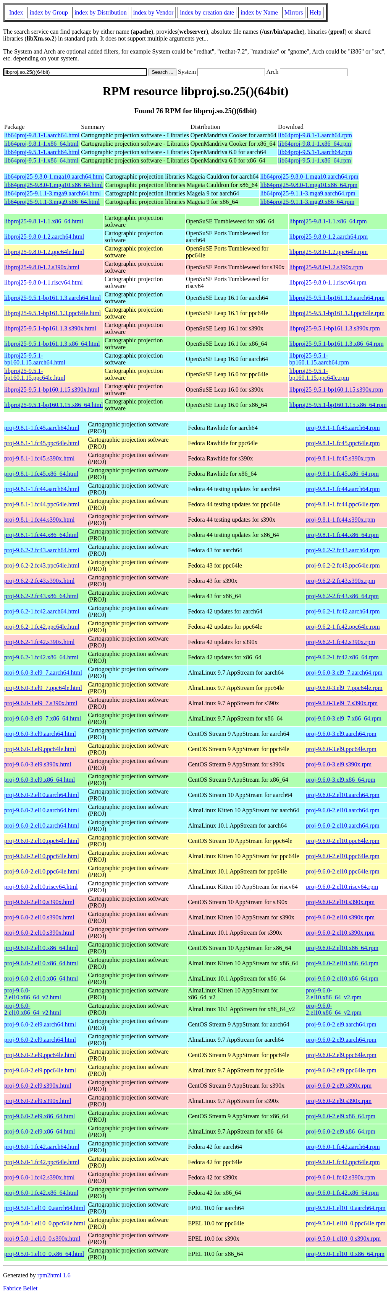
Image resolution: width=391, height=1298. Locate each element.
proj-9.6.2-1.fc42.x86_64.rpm (342, 657)
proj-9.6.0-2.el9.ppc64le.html (40, 1055)
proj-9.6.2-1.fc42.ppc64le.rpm (343, 626)
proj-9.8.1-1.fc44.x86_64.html (41, 535)
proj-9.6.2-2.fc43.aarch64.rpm (343, 550)
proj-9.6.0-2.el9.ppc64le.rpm (341, 1055)
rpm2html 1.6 (54, 1275)
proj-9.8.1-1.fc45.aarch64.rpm (343, 428)
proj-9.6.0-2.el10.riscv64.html (41, 886)
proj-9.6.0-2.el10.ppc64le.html (41, 841)
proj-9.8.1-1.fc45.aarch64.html (41, 428)
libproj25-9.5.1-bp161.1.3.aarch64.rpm (337, 297)
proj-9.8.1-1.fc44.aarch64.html (41, 489)
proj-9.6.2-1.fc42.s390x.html (39, 642)
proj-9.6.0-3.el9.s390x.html (37, 764)
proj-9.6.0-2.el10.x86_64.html (41, 948)
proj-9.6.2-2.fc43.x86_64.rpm (342, 596)
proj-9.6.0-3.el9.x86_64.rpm (340, 779)
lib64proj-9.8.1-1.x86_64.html (41, 143)
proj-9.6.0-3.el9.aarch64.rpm (341, 733)
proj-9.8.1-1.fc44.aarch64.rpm (343, 489)
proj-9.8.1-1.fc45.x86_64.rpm (342, 473)
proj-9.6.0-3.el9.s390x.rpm (339, 764)
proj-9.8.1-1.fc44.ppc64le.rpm (343, 504)
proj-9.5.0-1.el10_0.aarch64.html (44, 1208)
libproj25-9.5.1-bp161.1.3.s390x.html (50, 328)
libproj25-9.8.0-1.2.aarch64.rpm (328, 236)
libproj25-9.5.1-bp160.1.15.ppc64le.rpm (319, 374)
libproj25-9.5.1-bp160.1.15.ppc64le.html (34, 374)
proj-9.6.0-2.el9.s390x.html (37, 1085)
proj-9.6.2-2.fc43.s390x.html (39, 580)
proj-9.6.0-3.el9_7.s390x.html (41, 703)
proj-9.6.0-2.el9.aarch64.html (40, 1024)
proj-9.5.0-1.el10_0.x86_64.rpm (345, 1254)
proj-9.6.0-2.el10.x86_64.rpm (342, 948)
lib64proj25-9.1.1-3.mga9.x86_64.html (52, 201)
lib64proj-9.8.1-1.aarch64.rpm (315, 135)
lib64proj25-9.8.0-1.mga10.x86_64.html (53, 185)
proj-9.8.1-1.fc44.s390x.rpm (340, 519)
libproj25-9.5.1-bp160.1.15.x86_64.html (53, 405)
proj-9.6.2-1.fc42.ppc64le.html (41, 626)
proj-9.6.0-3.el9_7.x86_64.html (42, 718)
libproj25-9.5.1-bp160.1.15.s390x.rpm (336, 389)
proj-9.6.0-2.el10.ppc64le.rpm (342, 841)
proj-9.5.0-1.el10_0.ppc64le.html (44, 1223)
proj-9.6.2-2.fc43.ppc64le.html (41, 565)
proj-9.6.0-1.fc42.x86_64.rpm (342, 1192)
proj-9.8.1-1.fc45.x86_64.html (41, 473)
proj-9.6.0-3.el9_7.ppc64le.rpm (344, 688)
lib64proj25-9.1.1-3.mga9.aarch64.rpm (307, 193)
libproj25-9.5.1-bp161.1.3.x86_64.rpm (336, 343)
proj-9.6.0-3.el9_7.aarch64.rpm (344, 672)
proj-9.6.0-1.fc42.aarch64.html (41, 1146)
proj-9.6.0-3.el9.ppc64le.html (40, 749)
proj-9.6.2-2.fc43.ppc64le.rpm (343, 565)
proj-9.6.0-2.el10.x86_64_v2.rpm (333, 993)
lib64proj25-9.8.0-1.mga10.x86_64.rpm (308, 185)
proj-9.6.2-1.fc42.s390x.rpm (340, 642)
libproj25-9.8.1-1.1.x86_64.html (43, 221)
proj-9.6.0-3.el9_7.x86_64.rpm (343, 718)
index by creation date (207, 12)
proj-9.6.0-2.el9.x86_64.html (39, 1116)
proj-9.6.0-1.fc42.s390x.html (39, 1177)
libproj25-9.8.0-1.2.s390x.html (41, 267)
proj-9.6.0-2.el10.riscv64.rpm (342, 886)
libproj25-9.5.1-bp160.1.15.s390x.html (51, 389)
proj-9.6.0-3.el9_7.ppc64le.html (43, 688)
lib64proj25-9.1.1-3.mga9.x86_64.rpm (307, 201)
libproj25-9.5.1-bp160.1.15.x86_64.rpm (338, 405)
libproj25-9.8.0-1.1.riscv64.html (43, 282)
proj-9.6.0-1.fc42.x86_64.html (41, 1192)
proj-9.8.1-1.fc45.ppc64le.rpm (343, 443)
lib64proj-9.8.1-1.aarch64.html (41, 135)
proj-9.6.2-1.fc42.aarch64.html (41, 611)
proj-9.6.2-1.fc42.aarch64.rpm (343, 611)
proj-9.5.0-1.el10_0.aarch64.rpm (345, 1208)
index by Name (259, 12)
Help (316, 12)
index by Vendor (153, 12)
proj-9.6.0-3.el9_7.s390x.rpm (342, 703)
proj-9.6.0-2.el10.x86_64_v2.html (32, 993)
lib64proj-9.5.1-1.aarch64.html (41, 152)
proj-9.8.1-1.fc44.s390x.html (39, 519)
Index (16, 12)
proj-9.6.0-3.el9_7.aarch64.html (43, 672)
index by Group (48, 12)
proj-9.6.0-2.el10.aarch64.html (41, 795)
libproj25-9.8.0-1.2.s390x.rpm (326, 267)
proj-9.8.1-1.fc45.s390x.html (39, 458)
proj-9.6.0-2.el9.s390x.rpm (339, 1085)
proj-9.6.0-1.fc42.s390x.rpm (340, 1177)
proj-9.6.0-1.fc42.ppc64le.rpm (343, 1162)
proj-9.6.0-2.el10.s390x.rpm (340, 902)
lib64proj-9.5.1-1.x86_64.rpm (314, 160)
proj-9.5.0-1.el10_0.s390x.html (42, 1238)
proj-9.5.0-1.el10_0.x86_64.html (44, 1254)
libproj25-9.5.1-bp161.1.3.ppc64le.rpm (337, 313)
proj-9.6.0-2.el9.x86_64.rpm (340, 1116)
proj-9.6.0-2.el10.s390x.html (39, 902)
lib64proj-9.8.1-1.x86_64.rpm (314, 143)
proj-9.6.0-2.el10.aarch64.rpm (342, 795)
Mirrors (293, 12)
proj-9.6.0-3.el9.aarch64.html (40, 733)
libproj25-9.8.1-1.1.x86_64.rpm (328, 221)
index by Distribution (100, 12)
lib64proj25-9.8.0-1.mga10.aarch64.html (54, 176)
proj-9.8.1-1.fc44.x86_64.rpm (342, 535)
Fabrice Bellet (20, 1288)
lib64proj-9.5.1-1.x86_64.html (41, 160)
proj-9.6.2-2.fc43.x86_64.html (41, 596)
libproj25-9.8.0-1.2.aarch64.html (44, 236)
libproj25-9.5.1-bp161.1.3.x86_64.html (52, 343)
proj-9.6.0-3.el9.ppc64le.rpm (341, 749)
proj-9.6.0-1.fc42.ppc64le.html (41, 1162)
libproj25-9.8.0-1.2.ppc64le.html (44, 252)
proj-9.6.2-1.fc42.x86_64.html (41, 657)
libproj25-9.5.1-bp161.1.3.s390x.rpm (334, 328)
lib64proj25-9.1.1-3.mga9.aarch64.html (52, 193)
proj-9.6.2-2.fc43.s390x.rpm (340, 580)
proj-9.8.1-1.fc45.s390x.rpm (340, 458)
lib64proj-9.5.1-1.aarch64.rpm (315, 152)
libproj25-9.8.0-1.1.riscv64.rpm (328, 282)
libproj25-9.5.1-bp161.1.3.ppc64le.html (52, 313)
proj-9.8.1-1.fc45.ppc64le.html (41, 443)
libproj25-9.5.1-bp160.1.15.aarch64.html (34, 359)
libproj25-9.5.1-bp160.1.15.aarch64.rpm (319, 359)
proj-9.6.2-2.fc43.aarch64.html (41, 550)
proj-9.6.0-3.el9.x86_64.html (39, 779)
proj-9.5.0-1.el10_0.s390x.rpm (343, 1238)
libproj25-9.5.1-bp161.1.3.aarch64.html (52, 297)
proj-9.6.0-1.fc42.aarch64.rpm (343, 1146)
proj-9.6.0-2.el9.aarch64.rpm (341, 1024)
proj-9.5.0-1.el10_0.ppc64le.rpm (345, 1223)
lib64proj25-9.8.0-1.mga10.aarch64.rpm (309, 176)
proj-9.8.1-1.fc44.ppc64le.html (41, 504)
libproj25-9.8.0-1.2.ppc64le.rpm (328, 252)
